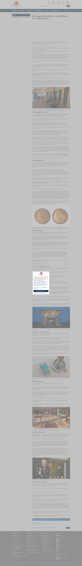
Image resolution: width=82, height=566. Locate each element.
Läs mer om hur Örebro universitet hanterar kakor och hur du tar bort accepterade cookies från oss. (41, 283)
